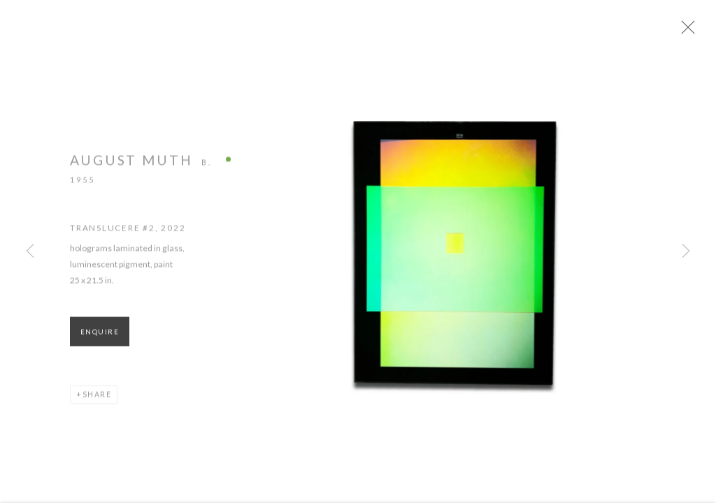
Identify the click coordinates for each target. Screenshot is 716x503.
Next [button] (686, 251)
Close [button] (688, 31)
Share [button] (97, 398)
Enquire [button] (99, 336)
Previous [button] (30, 251)
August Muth (131, 164)
